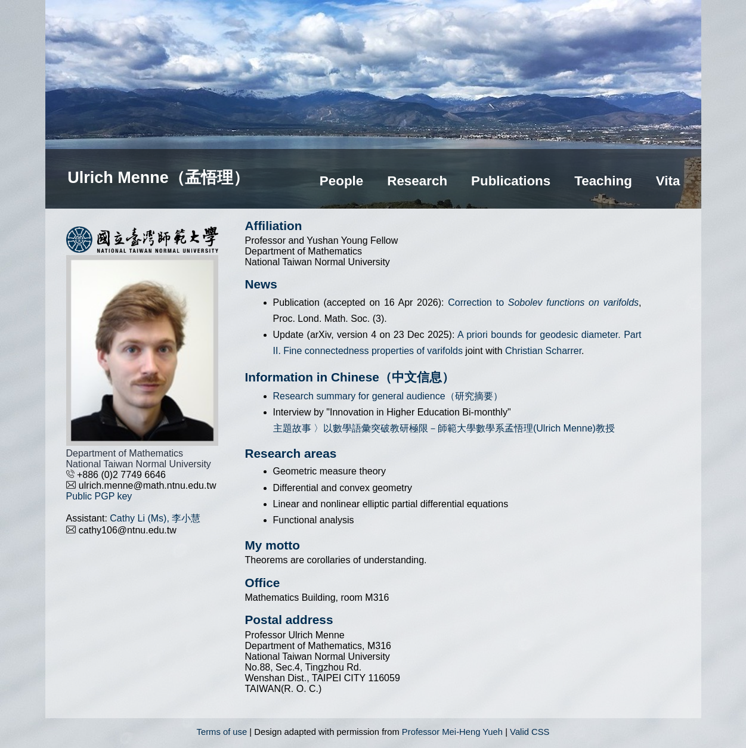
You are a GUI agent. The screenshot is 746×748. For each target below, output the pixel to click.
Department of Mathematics (125, 453)
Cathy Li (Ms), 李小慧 (155, 518)
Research (417, 180)
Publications (510, 180)
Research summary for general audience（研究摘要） (388, 396)
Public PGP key (99, 496)
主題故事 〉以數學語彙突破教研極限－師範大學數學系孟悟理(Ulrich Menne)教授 (444, 428)
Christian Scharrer (543, 351)
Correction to (543, 302)
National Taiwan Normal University (138, 464)
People (341, 180)
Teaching (603, 180)
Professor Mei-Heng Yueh (452, 732)
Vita (668, 180)
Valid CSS (529, 732)
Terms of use (222, 732)
